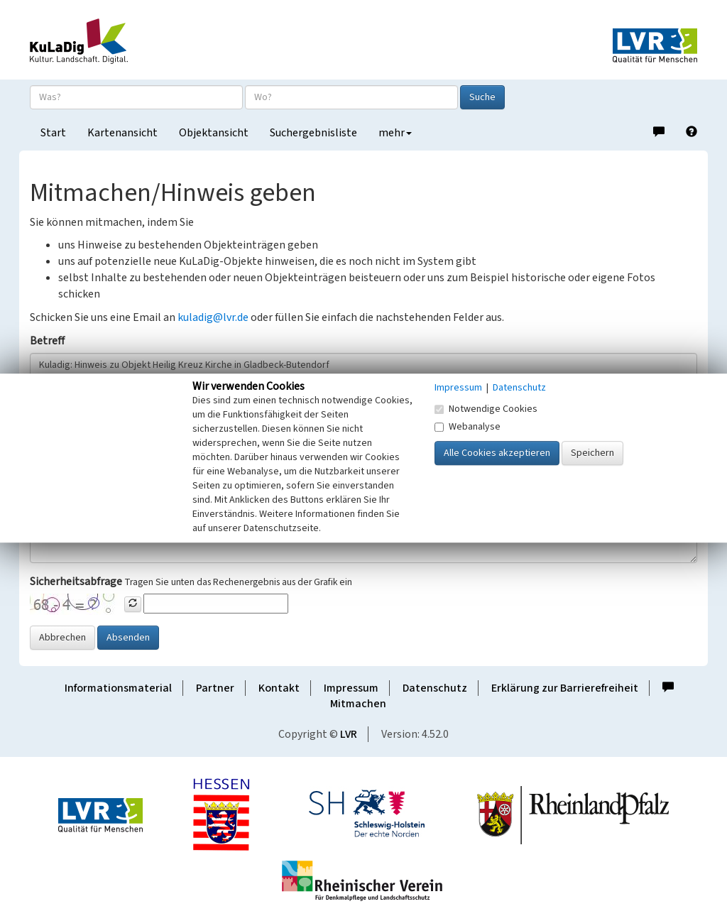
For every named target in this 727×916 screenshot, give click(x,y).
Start (53, 133)
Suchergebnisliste (313, 133)
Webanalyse (467, 427)
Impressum (351, 688)
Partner (215, 688)
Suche (482, 97)
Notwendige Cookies (485, 409)
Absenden (128, 638)
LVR (348, 734)
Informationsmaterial (118, 688)
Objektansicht (213, 133)
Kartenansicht (122, 133)
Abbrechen (62, 638)
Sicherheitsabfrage (76, 581)
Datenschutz (435, 688)
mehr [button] (395, 133)
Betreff (47, 341)
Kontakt (279, 688)
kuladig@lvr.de (212, 317)
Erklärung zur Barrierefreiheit (564, 688)
